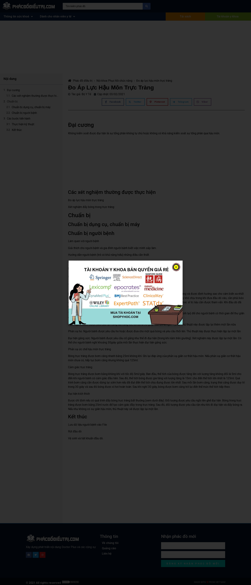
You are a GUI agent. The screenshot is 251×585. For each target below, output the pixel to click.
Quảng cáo (109, 548)
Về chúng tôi (110, 543)
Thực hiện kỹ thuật (23, 124)
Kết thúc (17, 130)
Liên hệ (107, 553)
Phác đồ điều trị (80, 80)
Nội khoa (101, 80)
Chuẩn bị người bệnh (24, 113)
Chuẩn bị (12, 101)
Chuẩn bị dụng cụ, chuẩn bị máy (31, 107)
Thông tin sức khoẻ (18, 16)
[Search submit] (147, 6)
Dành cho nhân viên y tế (57, 16)
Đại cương (13, 90)
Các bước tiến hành (19, 118)
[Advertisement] (125, 47)
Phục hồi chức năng (120, 80)
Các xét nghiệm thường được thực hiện (35, 95)
